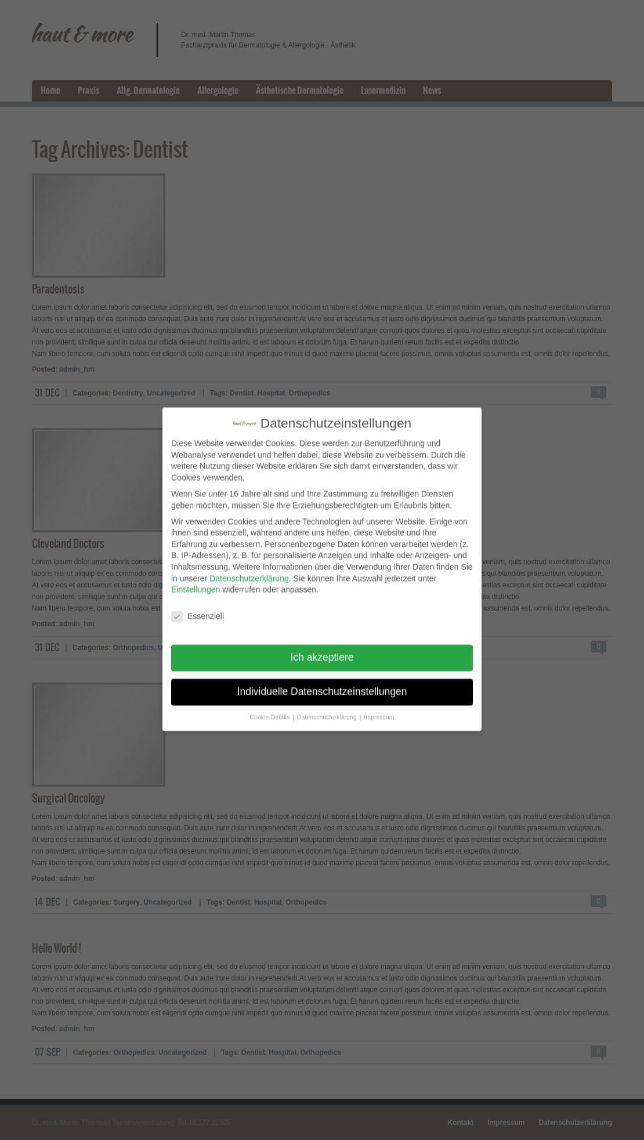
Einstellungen (195, 581)
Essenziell (197, 607)
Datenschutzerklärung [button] (327, 708)
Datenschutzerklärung (248, 569)
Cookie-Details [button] (270, 708)
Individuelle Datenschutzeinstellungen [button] (322, 683)
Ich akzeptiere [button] (322, 649)
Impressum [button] (379, 708)
